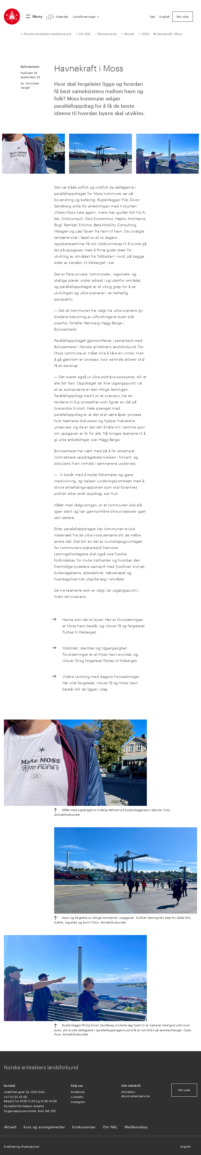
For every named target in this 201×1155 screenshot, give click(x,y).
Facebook (78, 1092)
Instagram (78, 1101)
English (185, 1146)
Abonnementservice (135, 1096)
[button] (57, 17)
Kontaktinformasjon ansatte (24, 1106)
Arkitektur (128, 1092)
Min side (184, 1090)
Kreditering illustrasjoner (22, 1146)
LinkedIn (77, 1097)
